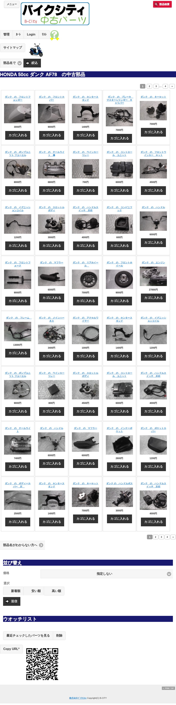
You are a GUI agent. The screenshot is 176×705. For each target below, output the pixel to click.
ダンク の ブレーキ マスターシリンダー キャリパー (120, 100)
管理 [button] (6, 34)
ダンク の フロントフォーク (17, 264)
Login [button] (31, 34)
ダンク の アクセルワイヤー (85, 319)
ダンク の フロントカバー (51, 98)
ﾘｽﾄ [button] (44, 34)
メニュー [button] (12, 4)
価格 (6, 573)
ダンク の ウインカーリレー (85, 154)
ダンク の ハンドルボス (119, 483)
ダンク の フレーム (19, 317)
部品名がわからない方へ (20, 545)
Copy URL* (11, 649)
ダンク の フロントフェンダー (17, 98)
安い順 (36, 591)
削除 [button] (59, 635)
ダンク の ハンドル (153, 207)
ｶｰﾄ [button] (18, 34)
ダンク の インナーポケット (119, 430)
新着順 (15, 591)
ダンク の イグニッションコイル (17, 209)
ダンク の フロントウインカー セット (153, 154)
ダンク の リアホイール (85, 264)
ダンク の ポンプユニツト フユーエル (17, 154)
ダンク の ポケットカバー (153, 430)
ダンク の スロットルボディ (51, 209)
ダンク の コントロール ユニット (119, 154)
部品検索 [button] (164, 4)
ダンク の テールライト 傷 (51, 154)
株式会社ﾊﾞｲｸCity (77, 698)
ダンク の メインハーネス (51, 319)
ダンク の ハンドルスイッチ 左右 (85, 209)
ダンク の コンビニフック (119, 209)
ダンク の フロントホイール (119, 264)
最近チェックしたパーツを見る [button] (28, 635)
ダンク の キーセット (153, 97)
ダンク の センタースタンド (85, 98)
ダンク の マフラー (51, 262)
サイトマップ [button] (12, 47)
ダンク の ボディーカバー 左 (17, 485)
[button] (107, 574)
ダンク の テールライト (17, 430)
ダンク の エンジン (153, 262)
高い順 (56, 591)
